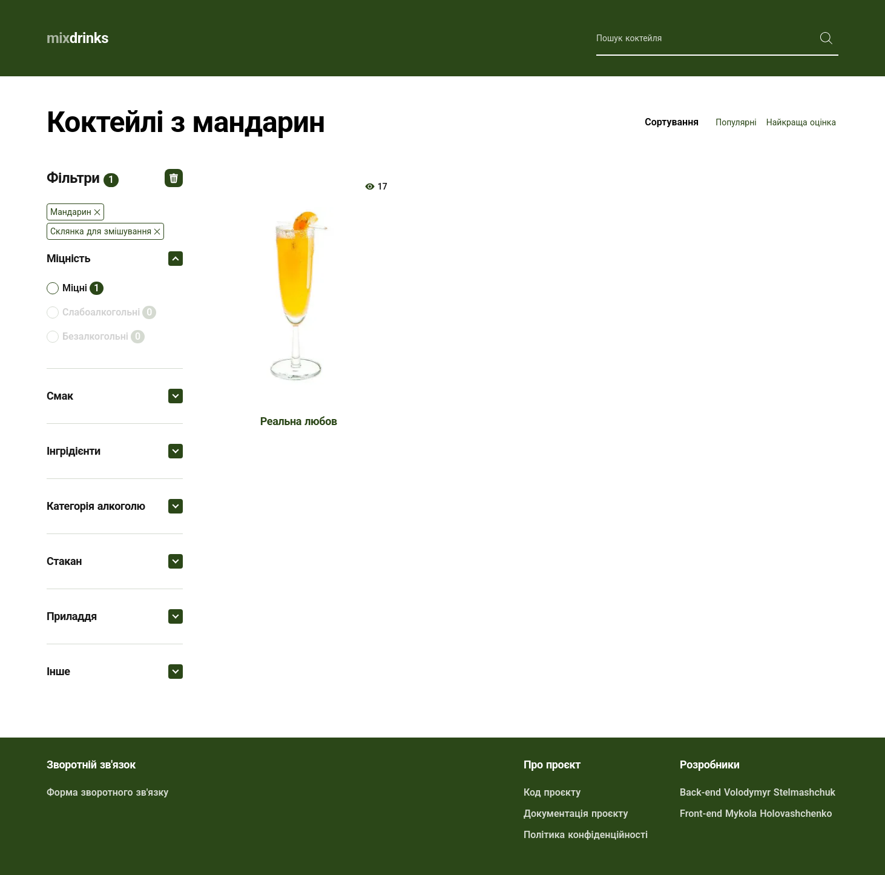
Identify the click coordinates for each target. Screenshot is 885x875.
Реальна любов (298, 421)
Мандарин (70, 212)
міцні (74, 288)
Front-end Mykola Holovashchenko (756, 813)
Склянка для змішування (100, 231)
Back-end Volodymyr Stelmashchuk (757, 792)
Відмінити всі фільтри (174, 178)
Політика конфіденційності (586, 834)
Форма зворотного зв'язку (107, 792)
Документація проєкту (576, 813)
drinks (77, 38)
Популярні (736, 122)
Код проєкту (552, 792)
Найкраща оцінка (801, 122)
